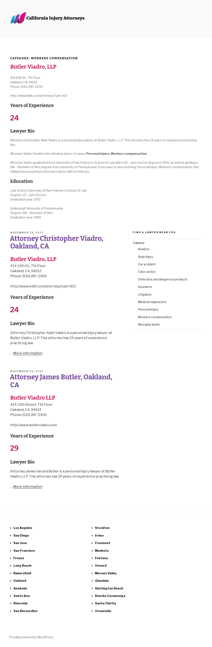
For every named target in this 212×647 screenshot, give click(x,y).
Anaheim (20, 588)
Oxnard (100, 565)
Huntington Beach (109, 588)
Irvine (99, 535)
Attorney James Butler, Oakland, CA (61, 381)
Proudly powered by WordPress (31, 637)
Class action (146, 271)
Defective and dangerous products (163, 279)
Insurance (145, 287)
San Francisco (24, 550)
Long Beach (22, 565)
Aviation (143, 249)
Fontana (101, 558)
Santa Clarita (105, 603)
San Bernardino (25, 611)
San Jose (20, 543)
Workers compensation (155, 317)
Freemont (102, 543)
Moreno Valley (106, 573)
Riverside (20, 603)
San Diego (21, 535)
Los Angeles (22, 528)
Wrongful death (149, 324)
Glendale (102, 580)
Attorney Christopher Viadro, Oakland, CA (56, 242)
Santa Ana (21, 596)
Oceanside (103, 611)
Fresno (18, 558)
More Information (27, 353)
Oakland (138, 243)
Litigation (145, 294)
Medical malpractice (152, 302)
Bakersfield (22, 573)
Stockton (102, 528)
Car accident (147, 264)
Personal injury (148, 309)
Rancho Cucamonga (110, 596)
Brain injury (145, 257)
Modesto (102, 550)
